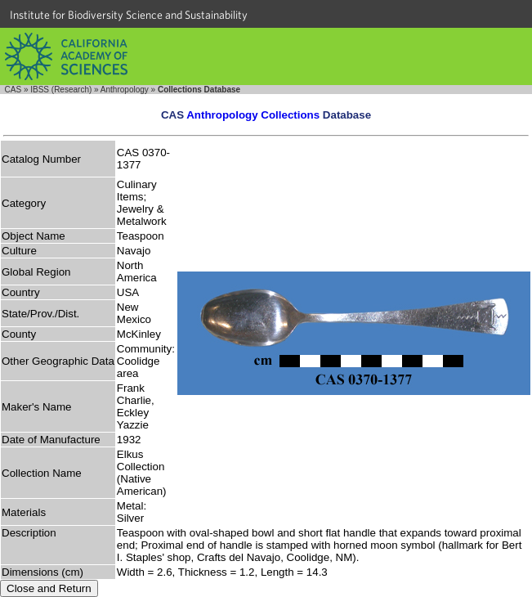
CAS (13, 89)
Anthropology (125, 89)
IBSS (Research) (61, 89)
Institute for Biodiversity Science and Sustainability (129, 14)
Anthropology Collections (253, 115)
